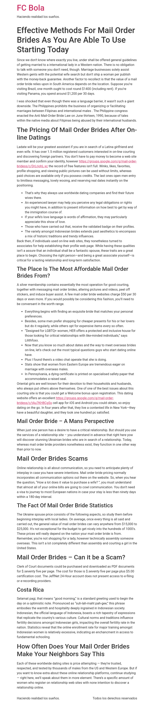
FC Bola (31, 8)
